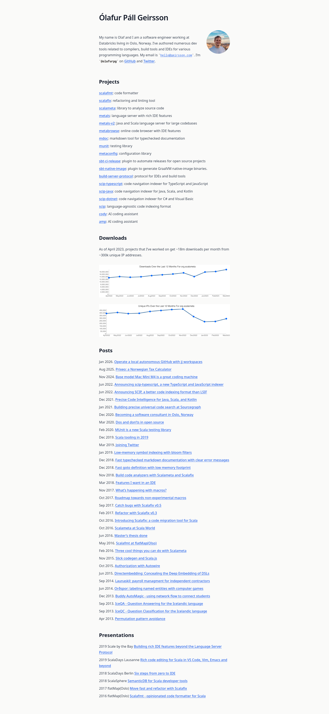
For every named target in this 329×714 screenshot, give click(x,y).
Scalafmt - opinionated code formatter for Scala (168, 696)
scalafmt (106, 93)
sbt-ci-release (109, 161)
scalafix (105, 100)
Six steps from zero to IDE (154, 673)
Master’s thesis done (130, 535)
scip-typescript (110, 183)
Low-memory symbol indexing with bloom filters (153, 452)
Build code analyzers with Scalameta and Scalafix (155, 475)
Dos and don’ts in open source (140, 422)
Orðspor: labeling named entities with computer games (158, 588)
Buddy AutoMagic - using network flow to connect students (162, 596)
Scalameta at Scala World (135, 528)
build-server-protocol (116, 176)
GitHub (130, 61)
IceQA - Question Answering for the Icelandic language (159, 603)
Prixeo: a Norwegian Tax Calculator (143, 369)
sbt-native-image (112, 168)
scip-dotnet (108, 199)
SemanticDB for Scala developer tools (157, 681)
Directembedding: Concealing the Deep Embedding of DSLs (161, 573)
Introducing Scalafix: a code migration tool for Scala (156, 520)
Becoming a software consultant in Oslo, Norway (154, 414)
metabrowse (109, 130)
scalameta (107, 108)
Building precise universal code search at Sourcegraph (157, 407)
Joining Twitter (127, 445)
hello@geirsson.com (176, 55)
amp (102, 221)
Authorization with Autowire (137, 565)
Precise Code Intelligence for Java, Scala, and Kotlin (156, 399)
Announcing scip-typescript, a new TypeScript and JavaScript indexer (168, 384)
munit (104, 146)
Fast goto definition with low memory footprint (153, 467)
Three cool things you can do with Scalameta (150, 550)
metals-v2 (107, 123)
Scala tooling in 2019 (131, 437)
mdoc (103, 138)
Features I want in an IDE (136, 482)
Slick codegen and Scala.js (136, 558)
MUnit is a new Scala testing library (143, 429)
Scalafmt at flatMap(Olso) (136, 543)
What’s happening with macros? (141, 490)
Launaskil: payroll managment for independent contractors (162, 581)
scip (102, 206)
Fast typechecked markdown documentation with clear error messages (172, 460)
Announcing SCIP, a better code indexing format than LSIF (160, 392)
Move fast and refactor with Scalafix (158, 688)
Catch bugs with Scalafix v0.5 (138, 505)
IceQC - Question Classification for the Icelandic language (161, 611)
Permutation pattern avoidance (140, 618)
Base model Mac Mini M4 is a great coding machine (157, 377)
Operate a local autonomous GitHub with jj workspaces (158, 361)
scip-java (106, 191)
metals (104, 115)
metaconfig (108, 153)
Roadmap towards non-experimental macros (150, 497)
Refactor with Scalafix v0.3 (136, 513)
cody (103, 214)
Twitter (149, 61)
